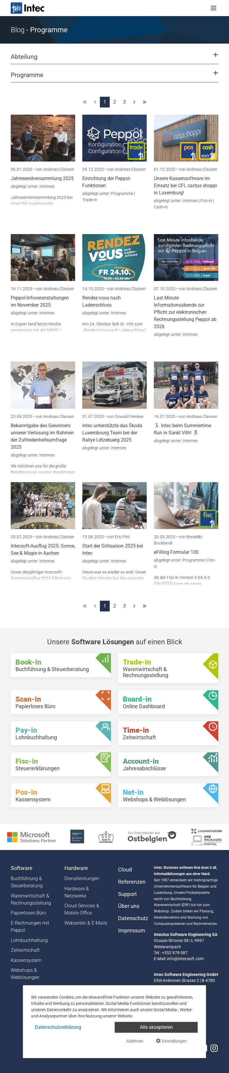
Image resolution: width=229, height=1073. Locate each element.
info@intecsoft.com (185, 958)
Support (127, 894)
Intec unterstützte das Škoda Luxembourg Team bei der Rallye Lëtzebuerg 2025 (112, 433)
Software (22, 868)
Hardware (76, 868)
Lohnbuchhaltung (29, 940)
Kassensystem (26, 960)
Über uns (128, 906)
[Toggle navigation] (213, 8)
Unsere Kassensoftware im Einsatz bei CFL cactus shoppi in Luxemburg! (185, 186)
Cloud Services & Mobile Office (81, 909)
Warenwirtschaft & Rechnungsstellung (31, 899)
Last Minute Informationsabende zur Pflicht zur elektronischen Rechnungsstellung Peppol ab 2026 (185, 312)
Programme (122, 193)
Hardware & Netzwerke (76, 892)
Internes (47, 186)
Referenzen (132, 882)
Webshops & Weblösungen (25, 973)
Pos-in (206, 200)
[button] (114, 59)
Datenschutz (132, 918)
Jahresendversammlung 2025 (42, 178)
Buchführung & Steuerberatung (27, 882)
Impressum (131, 931)
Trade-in (89, 199)
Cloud (125, 870)
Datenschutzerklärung (58, 1027)
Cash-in (161, 207)
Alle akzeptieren (156, 1027)
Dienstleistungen (81, 878)
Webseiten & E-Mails (85, 923)
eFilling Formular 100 (176, 552)
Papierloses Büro (28, 913)
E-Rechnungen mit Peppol (30, 926)
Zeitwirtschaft (25, 950)
